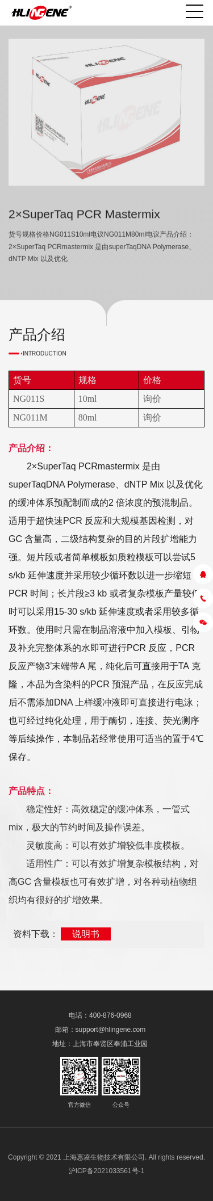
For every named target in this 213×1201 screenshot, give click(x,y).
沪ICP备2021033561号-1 (106, 1171)
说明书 (85, 934)
